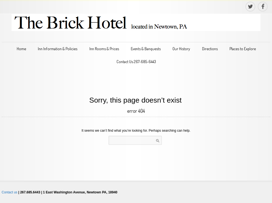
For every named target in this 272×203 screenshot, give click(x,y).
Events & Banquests (146, 48)
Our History (181, 48)
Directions (210, 48)
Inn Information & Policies (57, 48)
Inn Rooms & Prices (104, 48)
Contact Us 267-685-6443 (136, 61)
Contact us (9, 192)
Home (21, 48)
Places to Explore (242, 48)
